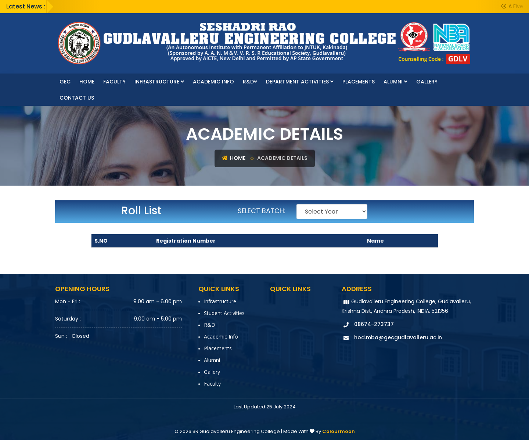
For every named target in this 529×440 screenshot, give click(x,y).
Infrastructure (159, 81)
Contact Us (77, 97)
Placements (358, 81)
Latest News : (25, 6)
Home (86, 81)
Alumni (395, 81)
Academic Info (213, 81)
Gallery (427, 81)
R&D (250, 81)
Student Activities (224, 313)
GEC (65, 81)
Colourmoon (338, 431)
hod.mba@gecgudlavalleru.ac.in (398, 337)
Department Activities (300, 81)
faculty (114, 81)
